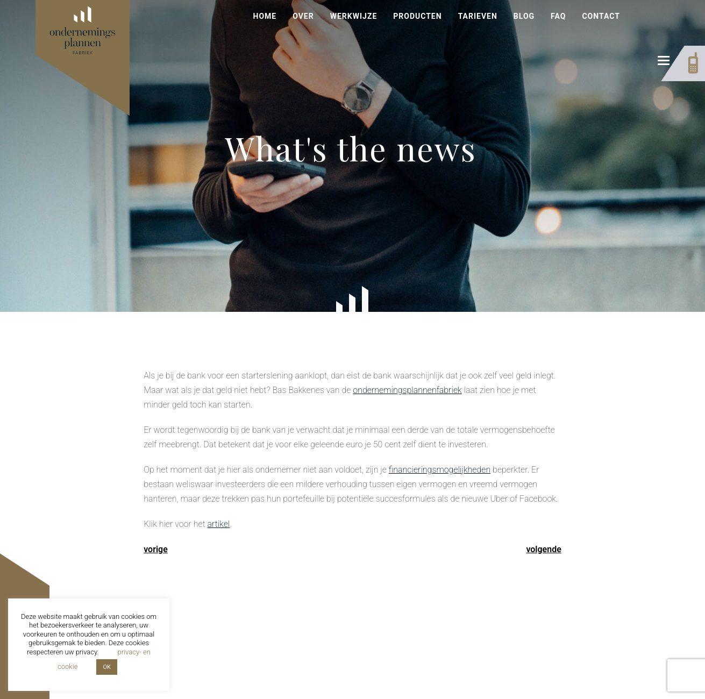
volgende (543, 549)
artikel (219, 524)
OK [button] (106, 667)
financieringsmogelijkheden (439, 470)
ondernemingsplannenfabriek (407, 390)
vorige (156, 549)
